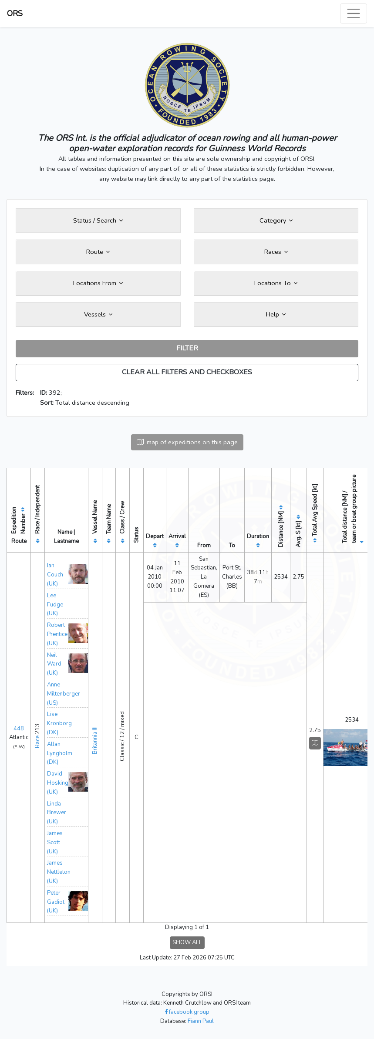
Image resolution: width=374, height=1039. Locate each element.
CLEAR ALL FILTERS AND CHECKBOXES (187, 372)
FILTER (187, 348)
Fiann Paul (201, 1021)
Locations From (98, 283)
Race (37, 742)
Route (98, 251)
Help (276, 314)
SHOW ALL (187, 942)
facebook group (187, 1012)
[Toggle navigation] (353, 13)
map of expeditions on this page (187, 442)
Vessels (98, 314)
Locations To (275, 283)
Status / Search (98, 220)
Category (276, 220)
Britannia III (95, 740)
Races (276, 251)
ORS (15, 13)
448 (18, 729)
